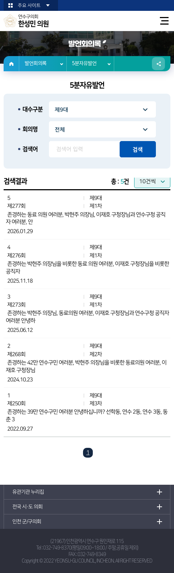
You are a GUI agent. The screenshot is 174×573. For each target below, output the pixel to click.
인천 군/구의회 (26, 522)
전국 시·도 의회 (27, 507)
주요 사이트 (29, 5)
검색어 (30, 149)
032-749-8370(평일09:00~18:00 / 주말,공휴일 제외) (90, 547)
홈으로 (11, 63)
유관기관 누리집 (28, 492)
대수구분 (32, 109)
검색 (138, 150)
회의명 (30, 129)
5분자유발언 (84, 64)
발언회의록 (35, 64)
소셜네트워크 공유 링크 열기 (158, 63)
